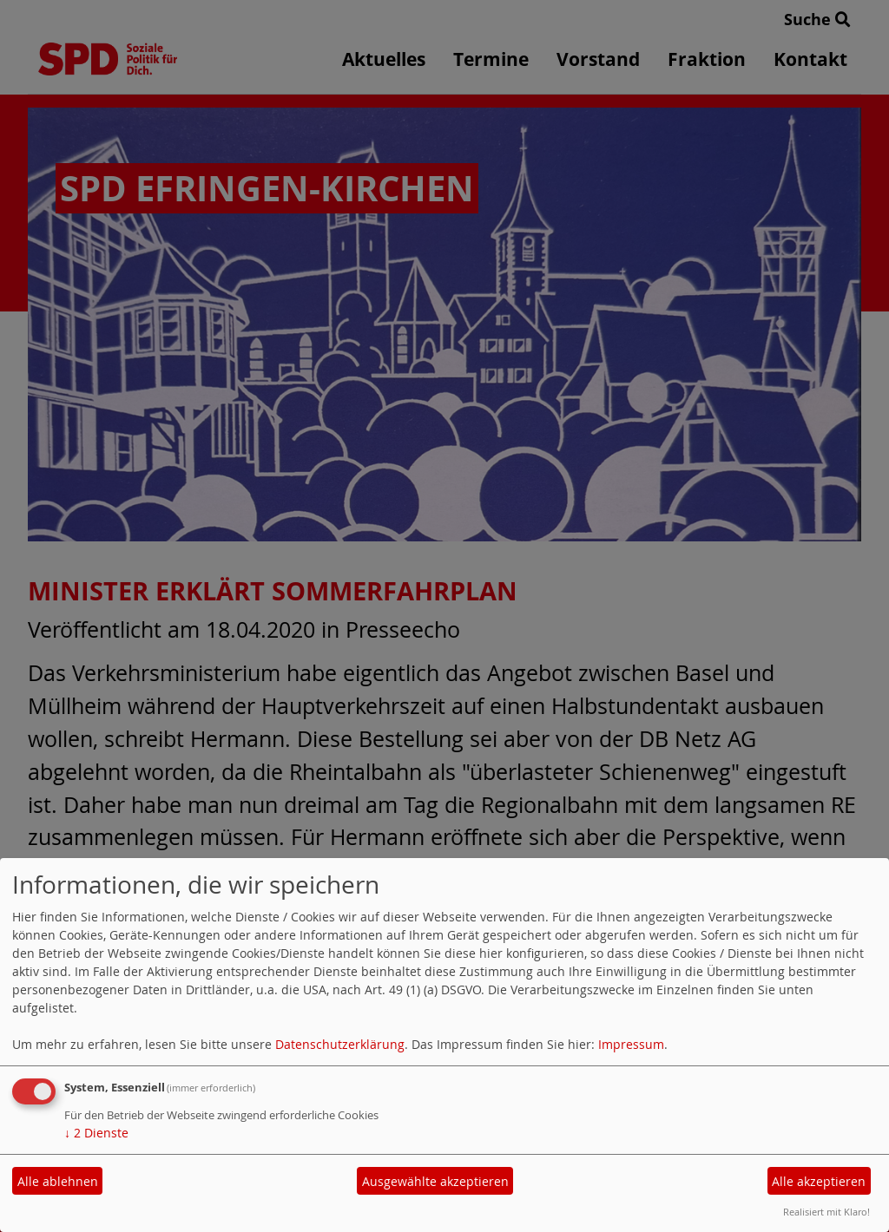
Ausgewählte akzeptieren (435, 1181)
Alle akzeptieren (819, 1181)
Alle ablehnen (57, 1181)
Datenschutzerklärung (340, 1044)
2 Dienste (96, 1132)
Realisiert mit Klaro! (826, 1211)
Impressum (631, 1044)
